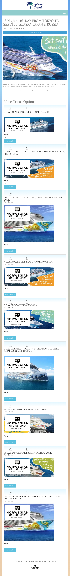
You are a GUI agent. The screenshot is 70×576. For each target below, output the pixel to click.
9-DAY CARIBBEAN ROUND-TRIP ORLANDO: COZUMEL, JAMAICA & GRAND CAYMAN (31, 349)
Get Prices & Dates (35, 32)
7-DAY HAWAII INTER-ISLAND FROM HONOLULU (28, 261)
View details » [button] (10, 141)
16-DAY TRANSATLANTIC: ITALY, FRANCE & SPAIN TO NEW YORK (33, 198)
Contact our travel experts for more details (35, 91)
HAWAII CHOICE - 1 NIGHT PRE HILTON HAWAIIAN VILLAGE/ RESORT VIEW (34, 152)
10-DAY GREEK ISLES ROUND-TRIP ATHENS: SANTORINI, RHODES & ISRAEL (32, 497)
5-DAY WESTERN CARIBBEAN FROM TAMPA (25, 409)
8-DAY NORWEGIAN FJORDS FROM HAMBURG (27, 112)
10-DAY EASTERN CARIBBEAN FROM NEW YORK (28, 452)
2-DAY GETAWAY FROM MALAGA (20, 305)
